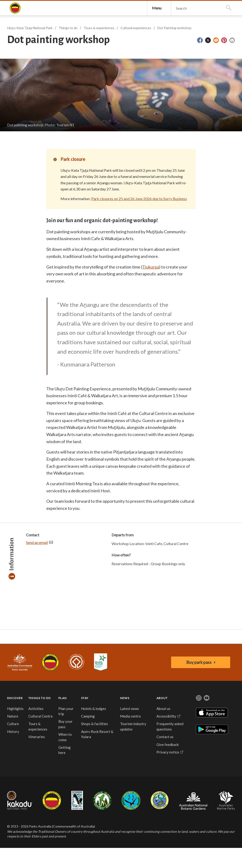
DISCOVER (15, 718)
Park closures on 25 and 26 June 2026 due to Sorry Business (139, 218)
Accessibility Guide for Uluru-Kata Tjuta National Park (100, 682)
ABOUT (162, 718)
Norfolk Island (102, 820)
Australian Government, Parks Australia (19, 682)
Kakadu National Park (19, 820)
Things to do (68, 48)
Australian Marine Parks (226, 820)
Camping (88, 736)
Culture (13, 744)
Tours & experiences (99, 48)
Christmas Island (131, 820)
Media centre (130, 736)
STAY (84, 718)
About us (163, 728)
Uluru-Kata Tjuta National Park (50, 682)
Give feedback (167, 764)
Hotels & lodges (93, 728)
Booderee (77, 820)
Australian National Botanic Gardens (193, 820)
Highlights (15, 728)
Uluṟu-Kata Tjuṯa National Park (15, 18)
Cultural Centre (40, 736)
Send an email (37, 562)
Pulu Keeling (159, 820)
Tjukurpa (150, 286)
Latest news (129, 728)
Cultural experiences (136, 48)
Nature (12, 736)
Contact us (164, 757)
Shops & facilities (94, 744)
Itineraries (36, 757)
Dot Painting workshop (174, 48)
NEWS (124, 718)
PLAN (62, 718)
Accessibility (166, 736)
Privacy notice (167, 772)
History (13, 751)
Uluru (51, 820)
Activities (35, 728)
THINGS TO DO (39, 718)
